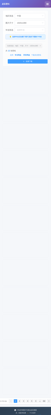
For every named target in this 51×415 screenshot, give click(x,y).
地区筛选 (9, 16)
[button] (47, 4)
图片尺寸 (9, 23)
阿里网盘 (26, 55)
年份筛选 (9, 30)
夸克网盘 (18, 55)
